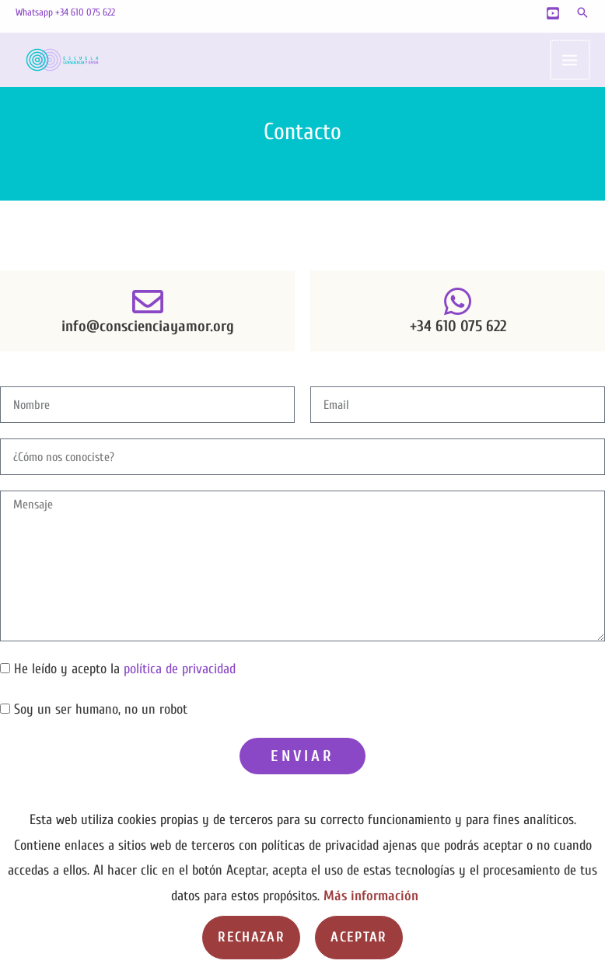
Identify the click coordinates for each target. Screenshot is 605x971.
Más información (370, 896)
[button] (582, 12)
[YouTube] (553, 13)
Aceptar (358, 937)
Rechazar (251, 937)
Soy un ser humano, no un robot (100, 709)
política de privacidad (180, 669)
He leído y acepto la (125, 669)
